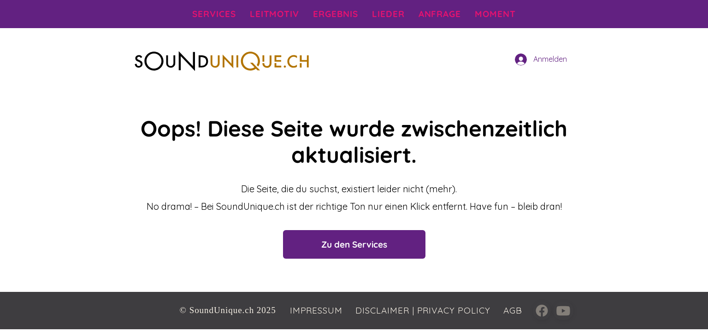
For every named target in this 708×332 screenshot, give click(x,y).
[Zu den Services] (354, 244)
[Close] (542, 311)
